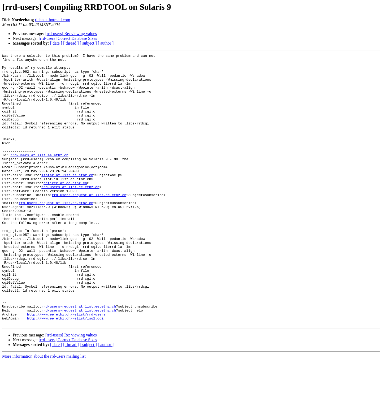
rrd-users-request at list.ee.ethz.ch (89, 223)
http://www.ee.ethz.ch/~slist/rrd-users (66, 366)
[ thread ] (71, 43)
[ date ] (56, 43)
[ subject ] (88, 43)
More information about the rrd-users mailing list (44, 410)
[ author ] (106, 43)
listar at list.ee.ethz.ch (67, 199)
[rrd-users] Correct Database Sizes (68, 38)
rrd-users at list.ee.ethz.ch (39, 175)
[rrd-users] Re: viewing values (71, 33)
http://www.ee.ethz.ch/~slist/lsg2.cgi (65, 371)
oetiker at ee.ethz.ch (65, 209)
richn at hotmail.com (52, 20)
